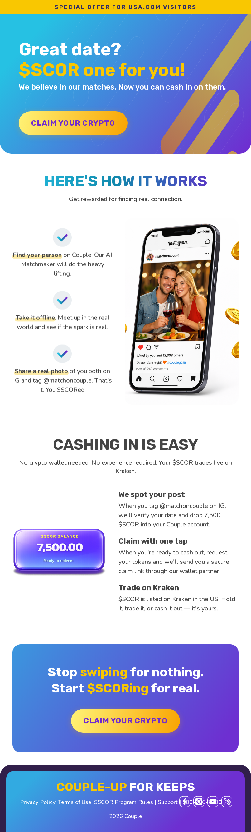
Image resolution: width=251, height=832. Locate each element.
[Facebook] (184, 801)
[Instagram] (198, 801)
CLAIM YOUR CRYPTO (73, 123)
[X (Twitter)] (226, 801)
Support (168, 802)
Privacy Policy (37, 802)
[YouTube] (212, 801)
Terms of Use (74, 802)
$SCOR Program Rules (123, 802)
